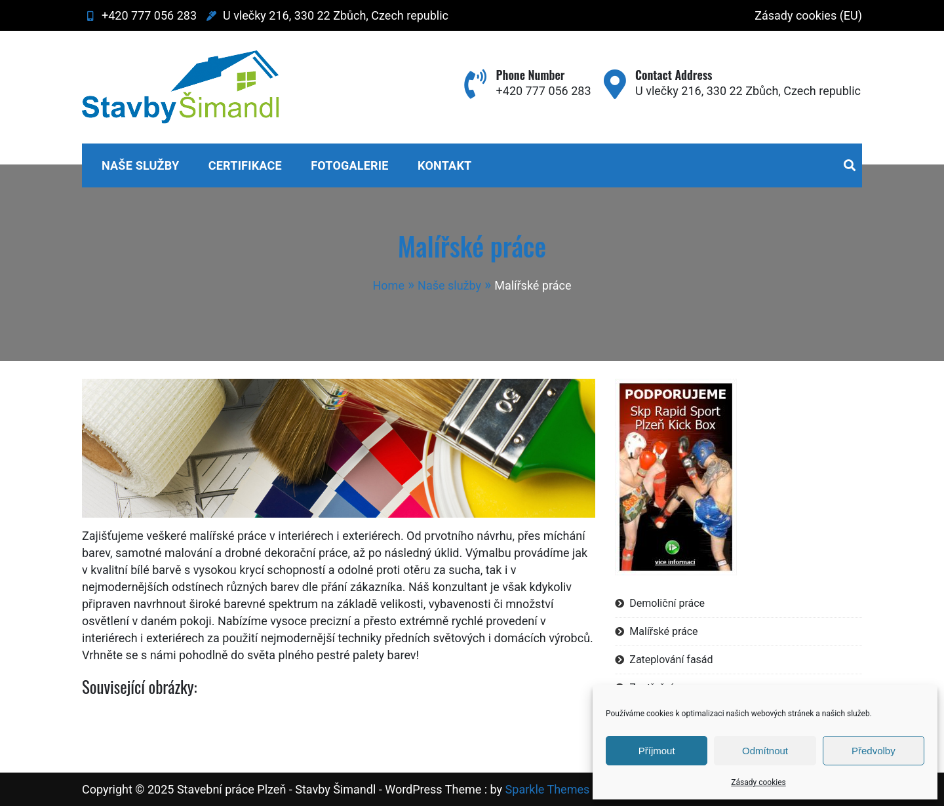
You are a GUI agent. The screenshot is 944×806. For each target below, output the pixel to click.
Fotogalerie (349, 165)
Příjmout (657, 750)
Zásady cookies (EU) (808, 15)
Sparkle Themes (547, 789)
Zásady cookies (758, 782)
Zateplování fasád (671, 659)
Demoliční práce (667, 603)
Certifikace (245, 165)
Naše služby (140, 165)
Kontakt (444, 165)
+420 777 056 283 (139, 15)
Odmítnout (765, 750)
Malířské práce (663, 631)
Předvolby (873, 750)
